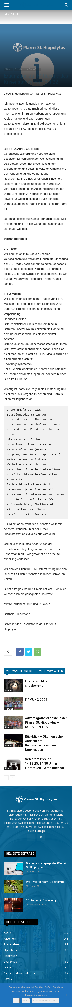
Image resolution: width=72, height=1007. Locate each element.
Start (4, 14)
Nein (25, 1000)
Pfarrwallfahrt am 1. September (45, 881)
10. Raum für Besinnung (41, 900)
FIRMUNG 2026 (36, 699)
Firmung (9, 708)
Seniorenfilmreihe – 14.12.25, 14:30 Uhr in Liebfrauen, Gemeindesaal (44, 763)
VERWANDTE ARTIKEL (20, 671)
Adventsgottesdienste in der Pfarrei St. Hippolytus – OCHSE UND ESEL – (46, 722)
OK (16, 1000)
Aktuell (14, 14)
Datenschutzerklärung (45, 1000)
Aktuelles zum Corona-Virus (27, 69)
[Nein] (67, 995)
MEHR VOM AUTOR (51, 671)
